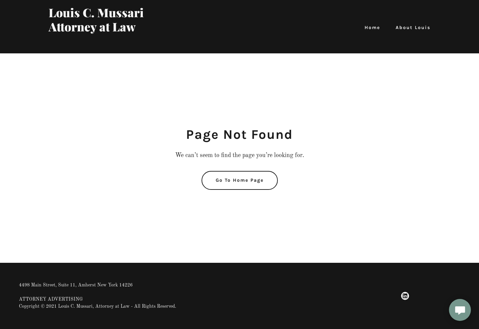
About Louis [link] (413, 27)
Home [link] (372, 27)
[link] (115, 44)
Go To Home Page (240, 180)
